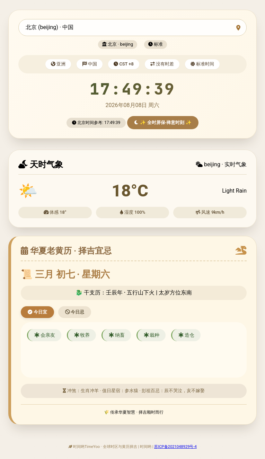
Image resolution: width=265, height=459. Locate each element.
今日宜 (37, 312)
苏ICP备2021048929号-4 (175, 446)
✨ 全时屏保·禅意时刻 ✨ (163, 122)
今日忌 (75, 312)
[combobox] (132, 27)
